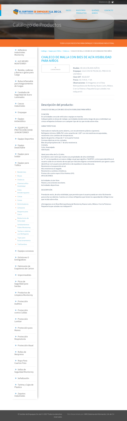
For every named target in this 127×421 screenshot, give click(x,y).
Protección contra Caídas (21, 311)
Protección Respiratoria (21, 337)
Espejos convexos (26, 251)
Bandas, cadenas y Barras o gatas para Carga (24, 72)
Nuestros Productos (81, 11)
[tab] (24, 52)
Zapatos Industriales (19, 394)
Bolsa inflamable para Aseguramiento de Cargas (23, 83)
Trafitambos (22, 244)
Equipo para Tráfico (21, 164)
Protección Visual (25, 345)
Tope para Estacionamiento (24, 239)
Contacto (108, 10)
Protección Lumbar (21, 320)
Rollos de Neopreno (20, 353)
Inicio (69, 10)
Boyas (19, 176)
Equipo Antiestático (20, 120)
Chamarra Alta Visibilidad (22, 184)
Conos (19, 200)
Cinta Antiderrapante (23, 191)
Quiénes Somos (95, 11)
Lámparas (21, 208)
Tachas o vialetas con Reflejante (23, 232)
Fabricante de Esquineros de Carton (24, 267)
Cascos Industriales (19, 104)
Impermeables (24, 275)
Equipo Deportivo (26, 138)
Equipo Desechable (19, 146)
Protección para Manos (23, 329)
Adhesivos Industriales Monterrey (20, 52)
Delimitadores (23, 204)
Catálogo (44, 51)
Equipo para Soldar (21, 155)
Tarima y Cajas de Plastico (23, 385)
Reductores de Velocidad (23, 219)
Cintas (19, 196)
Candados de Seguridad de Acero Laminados (23, 94)
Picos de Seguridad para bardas (21, 284)
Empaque (22, 112)
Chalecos (20, 179)
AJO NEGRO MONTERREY (21, 62)
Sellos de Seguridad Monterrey (24, 370)
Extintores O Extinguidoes (21, 258)
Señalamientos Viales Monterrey (24, 225)
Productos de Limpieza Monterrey (23, 293)
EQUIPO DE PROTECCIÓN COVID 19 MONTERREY (23, 130)
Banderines (21, 172)
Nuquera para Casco (22, 212)
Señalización (23, 378)
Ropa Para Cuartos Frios (20, 361)
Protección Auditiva (21, 302)
